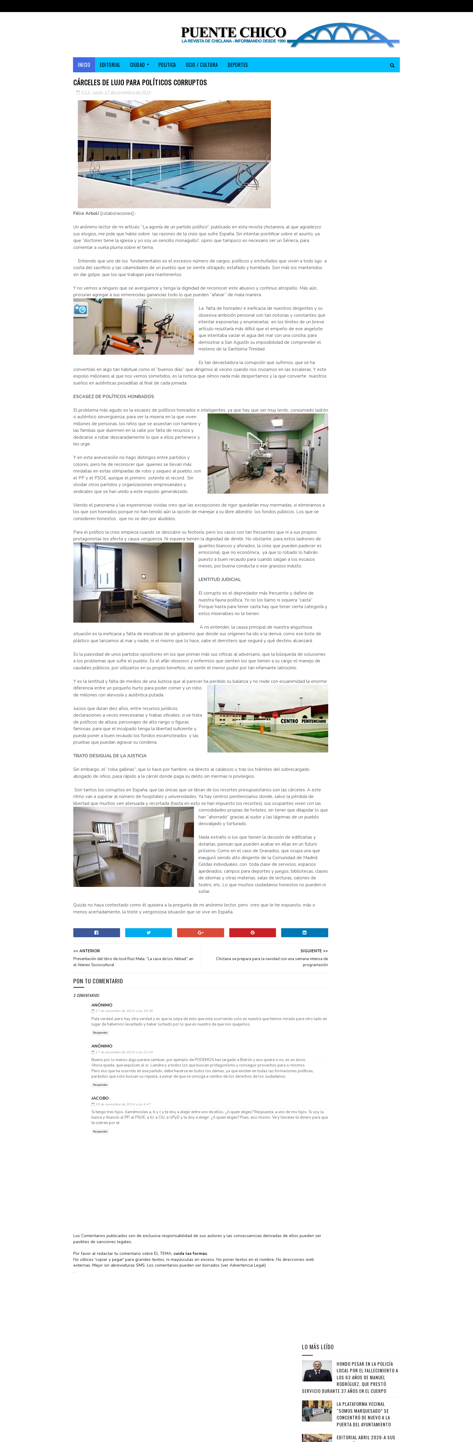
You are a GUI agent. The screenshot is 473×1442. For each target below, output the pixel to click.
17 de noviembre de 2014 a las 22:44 (124, 1173)
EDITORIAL (110, 64)
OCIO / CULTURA (202, 64)
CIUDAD (137, 64)
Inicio (84, 64)
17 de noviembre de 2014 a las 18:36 (124, 1127)
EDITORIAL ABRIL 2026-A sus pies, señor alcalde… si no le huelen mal (368, 242)
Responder (100, 1154)
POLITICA (167, 64)
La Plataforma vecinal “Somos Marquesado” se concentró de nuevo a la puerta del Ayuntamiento (364, 212)
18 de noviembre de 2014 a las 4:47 (123, 1242)
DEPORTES (238, 64)
